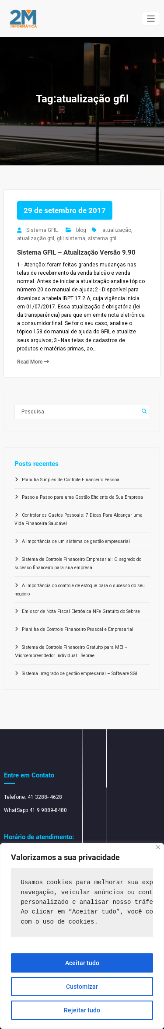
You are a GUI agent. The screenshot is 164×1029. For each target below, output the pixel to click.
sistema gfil (102, 238)
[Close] (158, 847)
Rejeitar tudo (82, 1010)
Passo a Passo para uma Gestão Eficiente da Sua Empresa (82, 497)
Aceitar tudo (82, 962)
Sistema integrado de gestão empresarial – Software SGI (79, 673)
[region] (82, 936)
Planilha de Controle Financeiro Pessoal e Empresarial (77, 629)
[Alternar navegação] (151, 18)
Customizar (82, 986)
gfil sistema (71, 238)
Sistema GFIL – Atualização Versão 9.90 (76, 252)
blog (81, 230)
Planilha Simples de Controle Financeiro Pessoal (71, 480)
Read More (33, 362)
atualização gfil (35, 238)
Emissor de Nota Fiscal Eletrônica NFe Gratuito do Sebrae (81, 611)
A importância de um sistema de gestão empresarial (76, 541)
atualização (116, 230)
